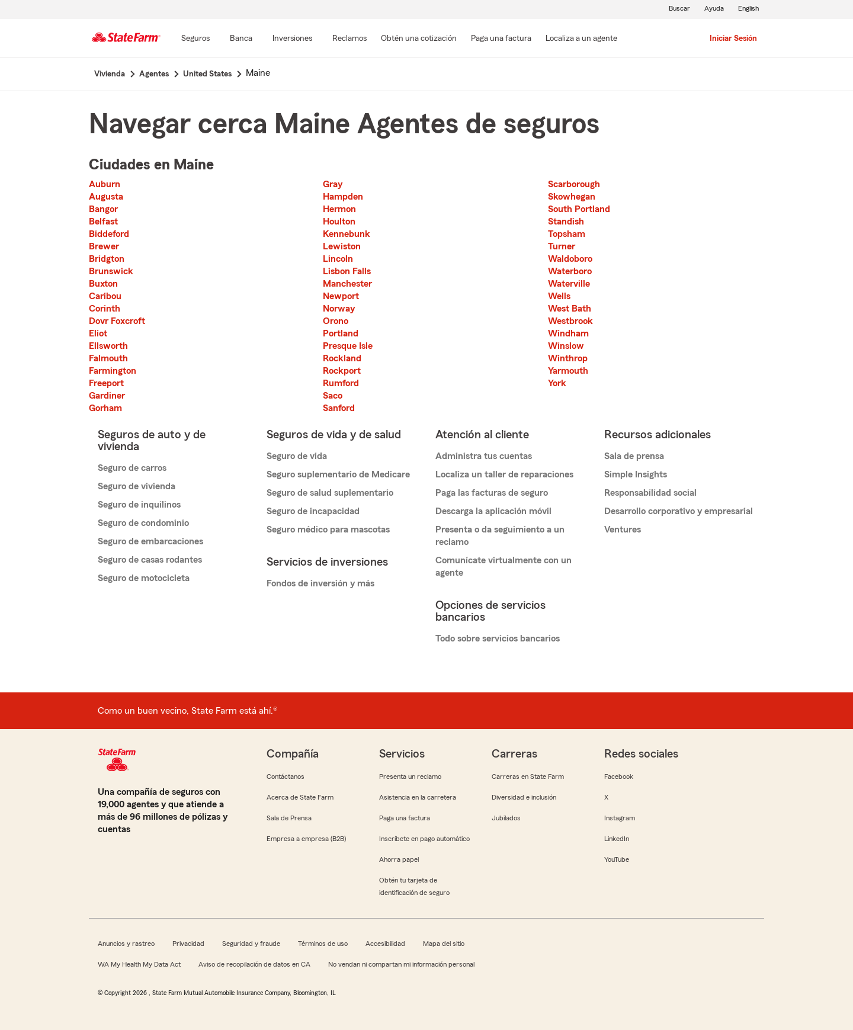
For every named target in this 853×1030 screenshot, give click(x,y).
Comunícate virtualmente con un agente (503, 566)
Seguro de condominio (143, 523)
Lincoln (338, 259)
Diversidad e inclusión (524, 797)
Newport (341, 296)
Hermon (339, 209)
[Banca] (241, 39)
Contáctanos (285, 776)
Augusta (106, 196)
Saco (332, 395)
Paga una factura (404, 818)
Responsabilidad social (650, 493)
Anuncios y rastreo (126, 943)
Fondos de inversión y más (320, 583)
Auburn (104, 184)
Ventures (622, 529)
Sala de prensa (634, 456)
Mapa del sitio (443, 943)
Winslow (566, 346)
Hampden (343, 196)
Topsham (566, 234)
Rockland (342, 358)
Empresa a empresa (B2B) (306, 838)
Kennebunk (346, 234)
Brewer (104, 246)
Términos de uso (323, 943)
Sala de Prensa (289, 818)
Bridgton (106, 259)
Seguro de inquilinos (139, 504)
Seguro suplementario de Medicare (338, 474)
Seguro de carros (132, 468)
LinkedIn (616, 838)
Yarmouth (568, 371)
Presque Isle (348, 346)
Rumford (341, 383)
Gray (332, 184)
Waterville (569, 283)
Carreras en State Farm (528, 776)
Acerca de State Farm (300, 797)
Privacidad (188, 943)
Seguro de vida (297, 456)
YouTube (616, 859)
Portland (340, 333)
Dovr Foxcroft (117, 321)
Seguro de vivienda (136, 486)
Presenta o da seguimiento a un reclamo (500, 536)
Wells (559, 296)
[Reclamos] (349, 39)
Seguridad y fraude (251, 943)
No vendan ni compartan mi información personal (401, 964)
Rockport (342, 371)
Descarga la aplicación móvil (493, 511)
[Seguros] (195, 39)
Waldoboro (570, 259)
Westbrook (570, 321)
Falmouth (108, 358)
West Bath (569, 308)
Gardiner (107, 395)
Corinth (104, 308)
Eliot (98, 333)
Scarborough (574, 184)
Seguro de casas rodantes (150, 559)
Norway (339, 308)
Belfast (103, 221)
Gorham (105, 408)
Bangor (103, 209)
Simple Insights (635, 474)
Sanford (339, 408)
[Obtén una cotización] (419, 39)
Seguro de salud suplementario (330, 493)
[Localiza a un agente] (581, 39)
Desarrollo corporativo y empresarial (678, 511)
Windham (568, 333)
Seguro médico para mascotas (328, 529)
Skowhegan (571, 196)
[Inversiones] (292, 39)
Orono (335, 321)
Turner (561, 246)
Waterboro (570, 271)
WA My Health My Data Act (139, 964)
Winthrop (568, 358)
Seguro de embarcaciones (150, 541)
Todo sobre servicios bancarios (497, 638)
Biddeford (109, 234)
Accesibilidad (385, 943)
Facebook (618, 776)
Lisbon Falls (347, 271)
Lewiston (342, 246)
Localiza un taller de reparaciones (504, 474)
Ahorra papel (399, 859)
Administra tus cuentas (483, 456)
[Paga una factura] (501, 39)
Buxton (103, 283)
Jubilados (506, 818)
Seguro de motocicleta (144, 578)
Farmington (112, 371)
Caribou (105, 296)
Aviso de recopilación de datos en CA (254, 964)
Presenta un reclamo (410, 776)
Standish (566, 221)
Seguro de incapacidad (313, 511)
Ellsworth (108, 346)
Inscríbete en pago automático (424, 838)
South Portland (579, 209)
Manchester (347, 283)
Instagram (619, 818)
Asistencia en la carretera (417, 797)
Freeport (106, 383)
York (557, 383)
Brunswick (111, 271)
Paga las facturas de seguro (491, 493)
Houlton (339, 221)
